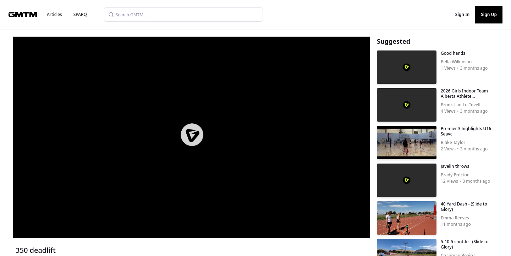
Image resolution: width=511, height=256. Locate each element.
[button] (192, 134)
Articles (54, 14)
